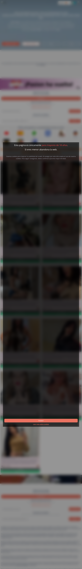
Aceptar (41, 421)
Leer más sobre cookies (41, 424)
